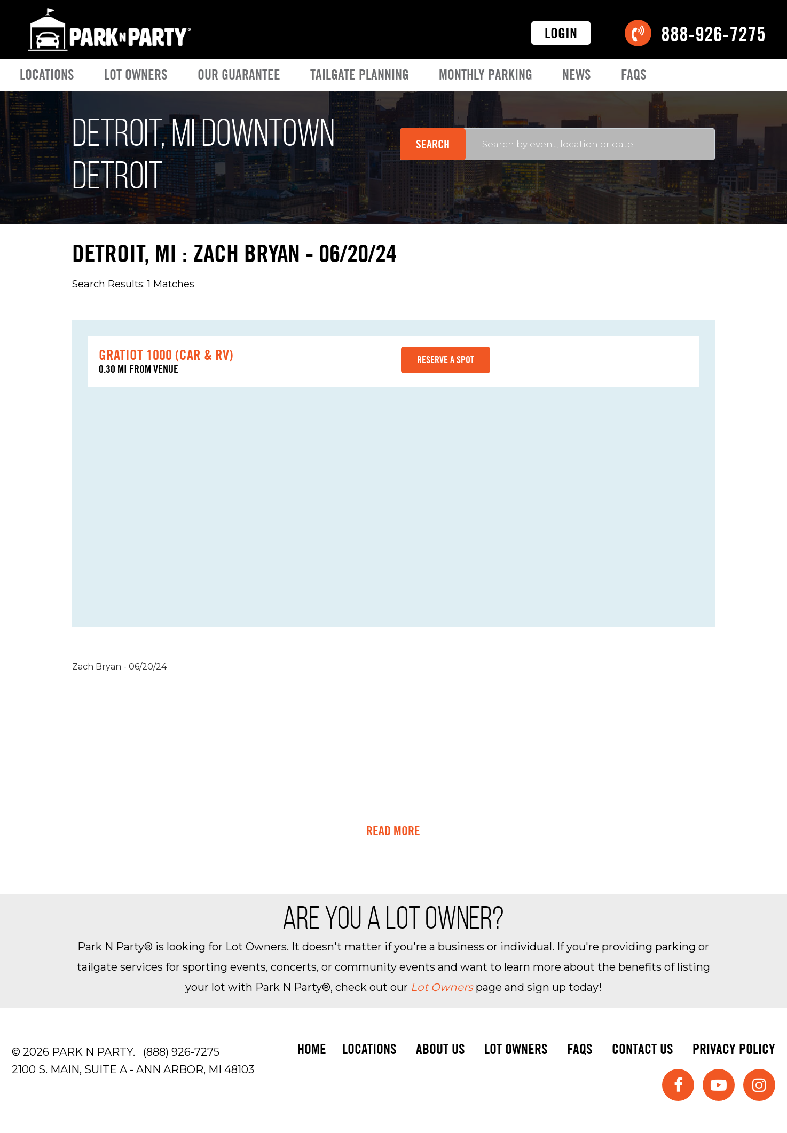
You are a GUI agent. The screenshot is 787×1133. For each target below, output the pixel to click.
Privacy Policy (733, 1049)
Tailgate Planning (359, 74)
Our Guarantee (239, 74)
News (576, 74)
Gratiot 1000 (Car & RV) (166, 354)
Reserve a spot (445, 359)
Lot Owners (136, 74)
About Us (440, 1049)
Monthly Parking (485, 74)
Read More (393, 830)
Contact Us (642, 1049)
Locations (47, 74)
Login (561, 33)
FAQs (634, 74)
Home (311, 1049)
